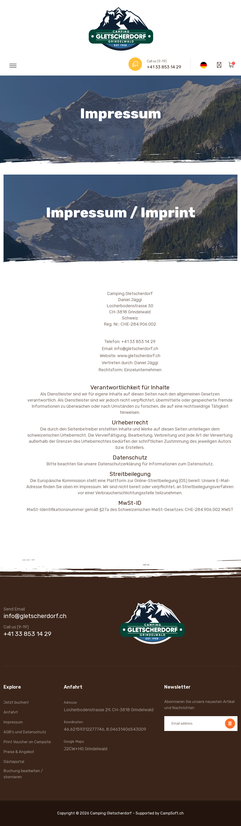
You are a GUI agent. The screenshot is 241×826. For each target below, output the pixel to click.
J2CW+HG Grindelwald (85, 748)
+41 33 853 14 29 (164, 67)
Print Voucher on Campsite (27, 742)
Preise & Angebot (19, 752)
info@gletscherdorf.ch (35, 616)
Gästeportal (14, 761)
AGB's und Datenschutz (25, 732)
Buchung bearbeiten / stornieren (23, 774)
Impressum (13, 722)
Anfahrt (11, 712)
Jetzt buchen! (16, 702)
